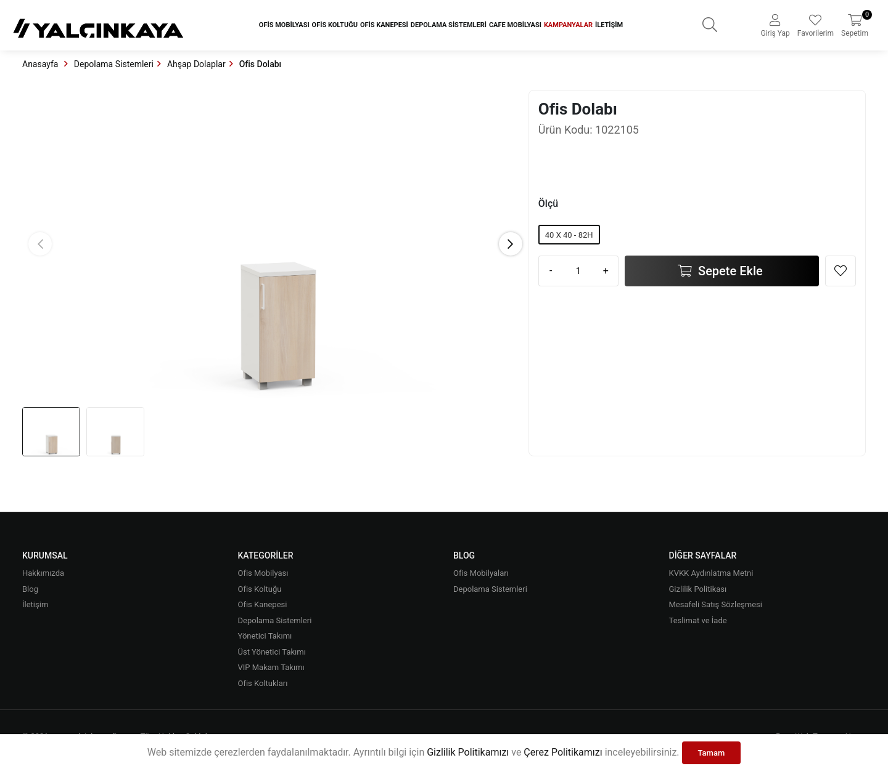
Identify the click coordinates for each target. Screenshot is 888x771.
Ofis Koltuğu (335, 25)
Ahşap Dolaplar (196, 64)
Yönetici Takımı (265, 635)
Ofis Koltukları (263, 683)
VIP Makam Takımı (271, 667)
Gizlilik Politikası (698, 589)
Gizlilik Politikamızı (468, 752)
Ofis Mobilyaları (481, 573)
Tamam (711, 752)
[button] (510, 243)
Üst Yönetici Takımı (272, 651)
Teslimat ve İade (698, 620)
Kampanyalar (568, 25)
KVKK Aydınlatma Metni (711, 573)
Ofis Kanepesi (384, 25)
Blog (30, 589)
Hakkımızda (43, 573)
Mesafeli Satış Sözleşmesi (715, 604)
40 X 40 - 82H (569, 235)
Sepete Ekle (729, 271)
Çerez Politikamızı (563, 752)
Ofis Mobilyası (284, 25)
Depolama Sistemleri (449, 25)
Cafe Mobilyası (515, 25)
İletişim (609, 25)
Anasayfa (41, 64)
